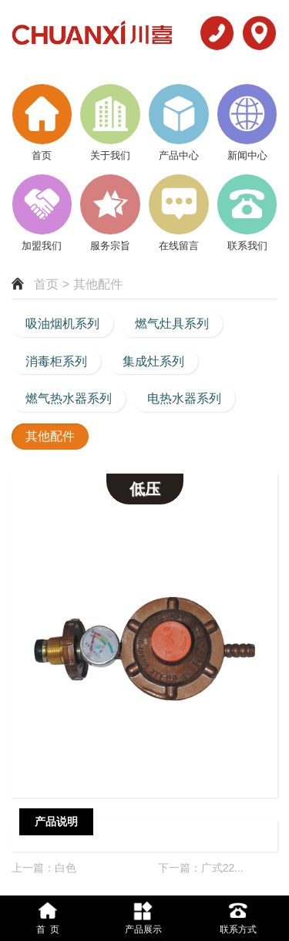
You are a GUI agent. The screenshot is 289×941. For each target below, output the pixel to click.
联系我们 (247, 245)
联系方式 (239, 917)
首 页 (48, 917)
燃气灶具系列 (172, 323)
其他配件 (50, 436)
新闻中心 (247, 155)
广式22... (222, 868)
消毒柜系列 (56, 361)
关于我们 (110, 155)
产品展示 (143, 917)
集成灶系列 (153, 361)
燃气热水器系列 (68, 398)
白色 (65, 868)
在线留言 (179, 245)
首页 (42, 155)
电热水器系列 (184, 398)
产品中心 (179, 155)
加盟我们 (42, 245)
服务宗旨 (110, 245)
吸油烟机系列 (62, 323)
